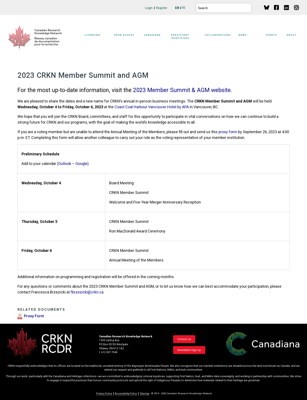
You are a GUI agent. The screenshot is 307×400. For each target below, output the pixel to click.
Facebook (276, 11)
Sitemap (144, 393)
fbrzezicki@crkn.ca (87, 292)
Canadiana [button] (152, 35)
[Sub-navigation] (95, 37)
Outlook (64, 163)
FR (183, 8)
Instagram (296, 11)
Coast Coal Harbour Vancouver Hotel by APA (152, 107)
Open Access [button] (124, 35)
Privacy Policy (104, 393)
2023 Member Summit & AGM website (182, 90)
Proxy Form (34, 316)
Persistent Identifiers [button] (180, 37)
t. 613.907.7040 (108, 352)
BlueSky (266, 7)
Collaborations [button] (218, 35)
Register (161, 8)
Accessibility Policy (126, 393)
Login (148, 8)
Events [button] (271, 35)
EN (177, 8)
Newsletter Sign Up (189, 350)
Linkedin (286, 11)
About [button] (292, 35)
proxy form (228, 132)
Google (81, 163)
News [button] (243, 35)
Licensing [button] (92, 35)
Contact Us (184, 339)
